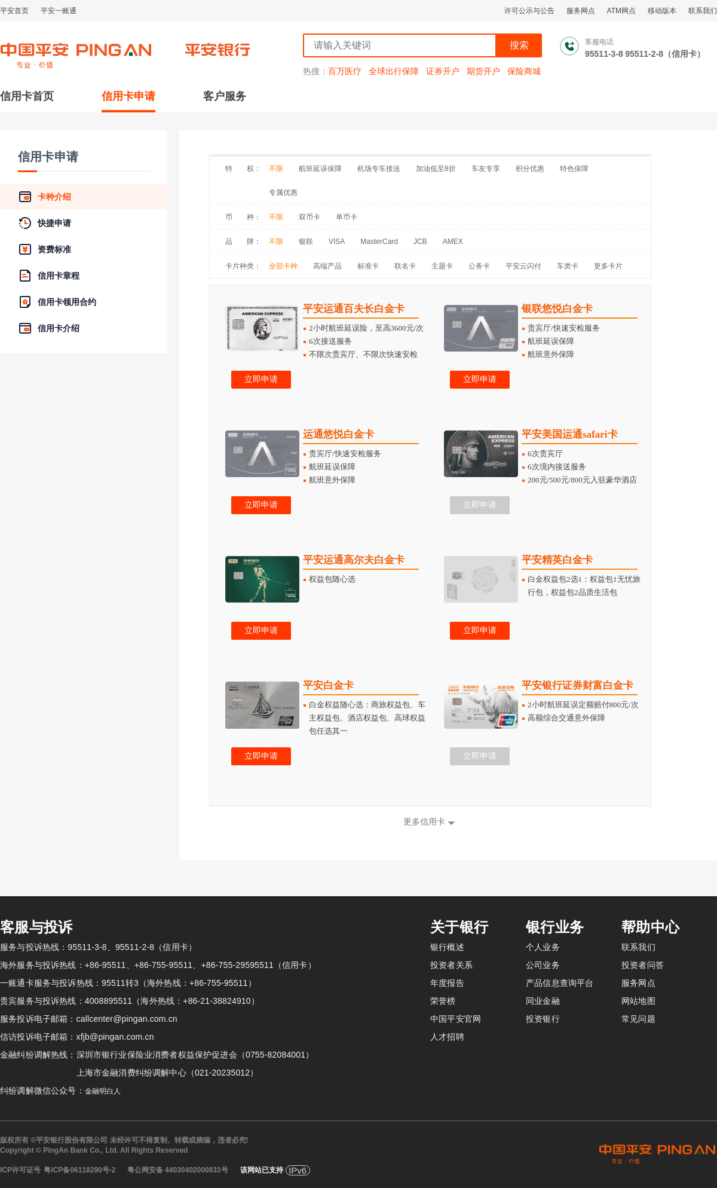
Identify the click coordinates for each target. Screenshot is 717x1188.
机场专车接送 (378, 168)
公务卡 (479, 266)
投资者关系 (451, 965)
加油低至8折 (436, 168)
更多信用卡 (424, 821)
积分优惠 (530, 168)
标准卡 (368, 266)
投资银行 (543, 1019)
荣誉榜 (443, 1001)
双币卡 (309, 217)
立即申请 (261, 379)
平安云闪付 (523, 266)
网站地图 (638, 1001)
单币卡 (346, 217)
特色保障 (574, 168)
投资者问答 (642, 965)
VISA (337, 241)
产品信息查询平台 (559, 983)
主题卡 (442, 266)
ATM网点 (621, 11)
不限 (276, 168)
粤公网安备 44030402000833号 (177, 1170)
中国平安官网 (455, 1019)
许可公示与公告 (529, 11)
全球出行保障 (394, 71)
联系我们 (702, 11)
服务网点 (580, 11)
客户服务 (224, 96)
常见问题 (638, 1019)
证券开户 (442, 71)
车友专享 (485, 168)
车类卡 (567, 266)
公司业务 (543, 965)
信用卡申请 (128, 96)
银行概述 (447, 947)
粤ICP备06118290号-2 (79, 1170)
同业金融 (543, 1001)
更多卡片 (608, 266)
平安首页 (14, 11)
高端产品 (327, 266)
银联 (306, 241)
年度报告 (447, 983)
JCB (420, 241)
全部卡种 (283, 266)
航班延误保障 (320, 168)
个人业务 (543, 947)
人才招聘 (447, 1037)
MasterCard (379, 241)
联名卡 (405, 266)
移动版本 (662, 11)
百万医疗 (344, 71)
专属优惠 (283, 192)
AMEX (453, 241)
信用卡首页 (27, 96)
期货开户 (483, 71)
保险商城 (524, 71)
